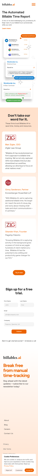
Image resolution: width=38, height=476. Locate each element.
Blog (5, 425)
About (6, 420)
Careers (7, 429)
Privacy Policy (8, 466)
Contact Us (8, 433)
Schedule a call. (30, 341)
